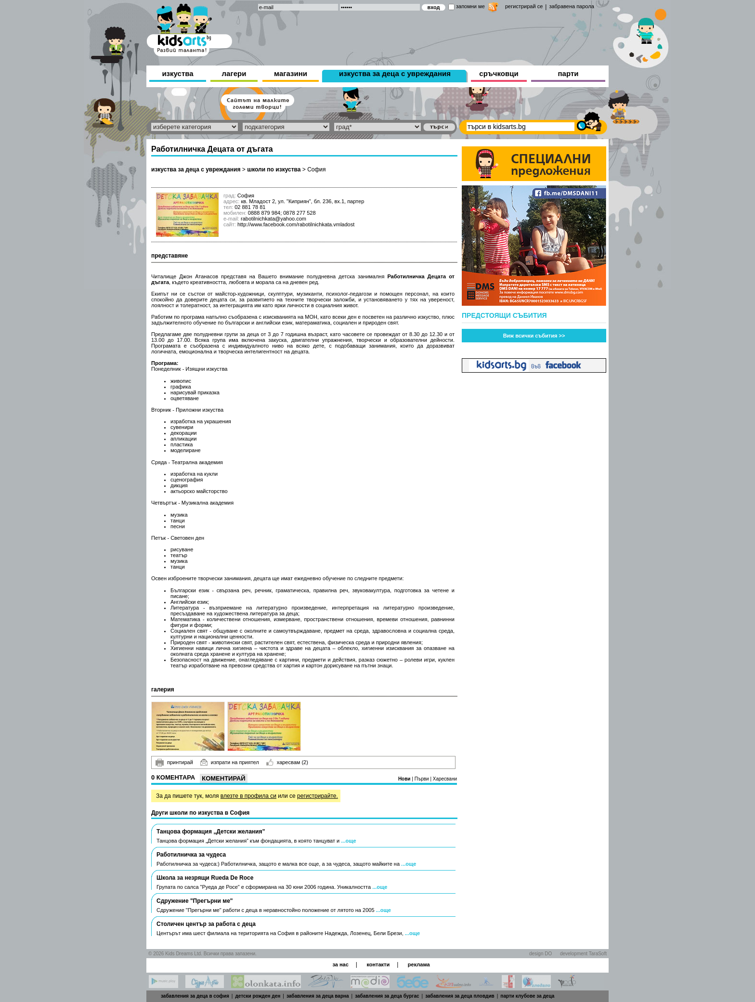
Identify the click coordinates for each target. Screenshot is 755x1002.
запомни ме (470, 6)
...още (348, 841)
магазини (290, 73)
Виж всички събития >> (534, 335)
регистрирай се (524, 6)
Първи (422, 778)
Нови (405, 778)
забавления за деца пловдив (460, 996)
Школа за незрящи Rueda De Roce (204, 877)
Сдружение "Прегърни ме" (194, 901)
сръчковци (498, 73)
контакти (378, 964)
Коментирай (223, 778)
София (316, 169)
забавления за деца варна (317, 996)
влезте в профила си (248, 796)
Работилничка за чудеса (191, 854)
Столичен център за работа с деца (206, 924)
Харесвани (445, 778)
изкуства (177, 73)
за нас (340, 964)
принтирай (174, 763)
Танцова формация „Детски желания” (210, 831)
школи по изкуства (273, 169)
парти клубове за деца (527, 996)
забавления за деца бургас (387, 996)
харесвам (287, 762)
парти (568, 73)
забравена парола (571, 6)
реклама (419, 964)
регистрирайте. (317, 796)
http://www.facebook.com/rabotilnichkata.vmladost (295, 224)
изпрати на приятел (229, 762)
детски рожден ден (257, 996)
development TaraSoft (583, 953)
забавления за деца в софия (195, 996)
